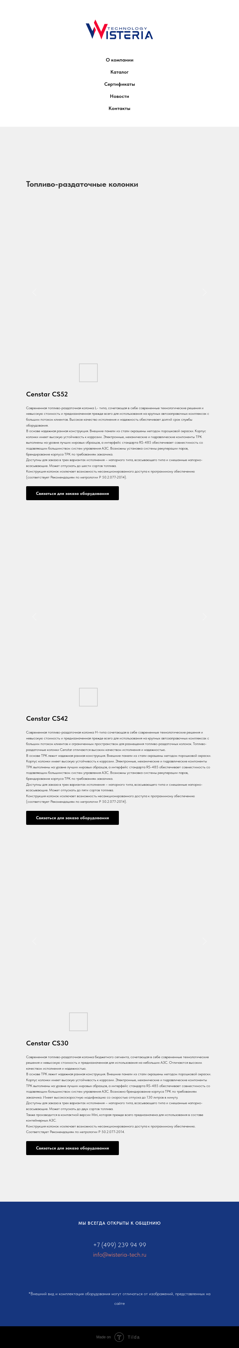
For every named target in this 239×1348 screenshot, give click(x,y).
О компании (120, 60)
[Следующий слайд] (205, 292)
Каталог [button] (119, 72)
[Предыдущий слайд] (34, 292)
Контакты (119, 108)
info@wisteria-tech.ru (119, 1254)
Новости (119, 96)
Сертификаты (119, 84)
